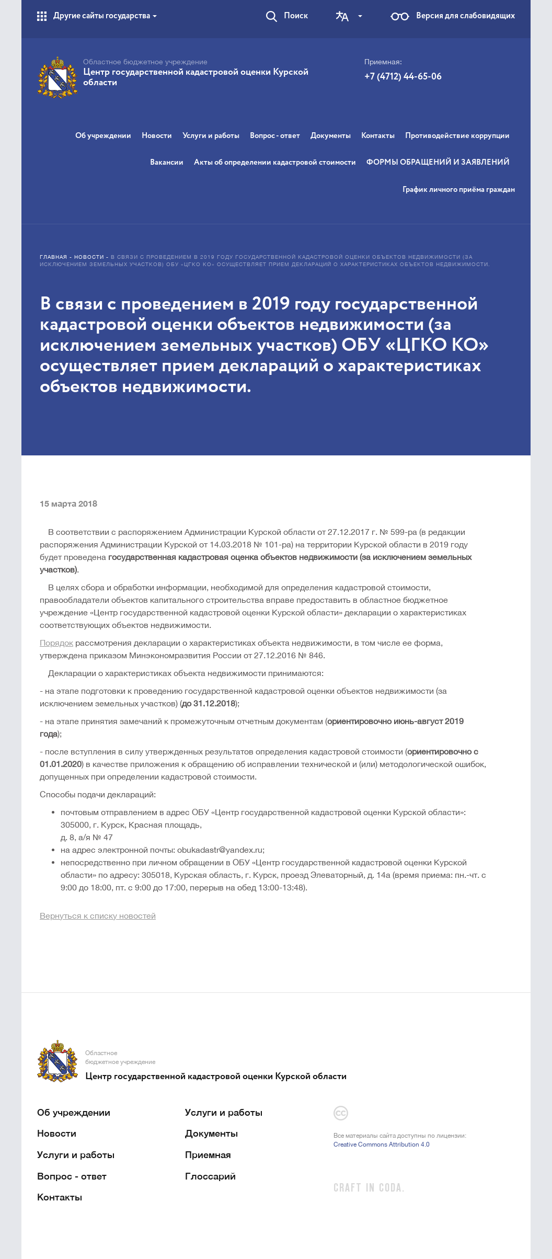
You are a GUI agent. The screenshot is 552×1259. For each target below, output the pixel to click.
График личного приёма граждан (458, 189)
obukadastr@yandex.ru (219, 849)
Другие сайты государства (105, 16)
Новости (157, 136)
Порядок (56, 642)
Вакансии (166, 162)
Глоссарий (210, 1176)
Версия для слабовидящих (465, 16)
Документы (330, 136)
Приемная (208, 1154)
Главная (53, 257)
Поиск (296, 16)
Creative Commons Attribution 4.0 (382, 1144)
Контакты (378, 136)
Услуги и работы (210, 136)
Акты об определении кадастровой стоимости (275, 162)
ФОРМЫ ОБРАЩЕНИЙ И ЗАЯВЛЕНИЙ (438, 162)
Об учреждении (103, 136)
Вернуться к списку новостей (98, 915)
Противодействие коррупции (457, 136)
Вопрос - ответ (275, 136)
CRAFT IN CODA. (369, 1188)
